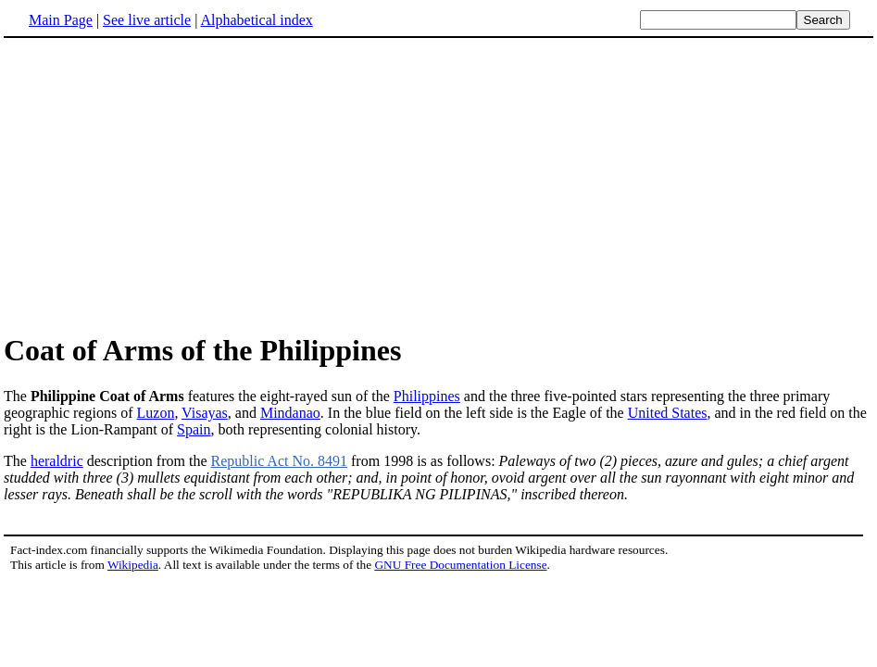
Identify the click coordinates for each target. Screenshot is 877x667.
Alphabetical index (256, 20)
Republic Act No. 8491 (278, 461)
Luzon (156, 413)
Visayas (205, 413)
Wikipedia (132, 565)
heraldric (57, 461)
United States (668, 413)
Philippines (427, 396)
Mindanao (290, 413)
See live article (147, 20)
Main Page (61, 20)
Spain (193, 429)
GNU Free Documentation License (460, 565)
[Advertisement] (439, 184)
